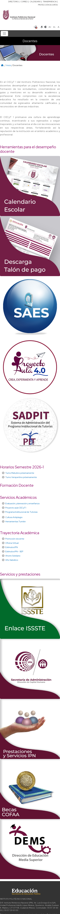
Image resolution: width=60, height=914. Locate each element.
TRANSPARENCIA (50, 2)
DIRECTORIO (13, 2)
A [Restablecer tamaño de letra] (58, 27)
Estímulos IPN (11, 547)
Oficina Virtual (12, 543)
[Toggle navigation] (4, 33)
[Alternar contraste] (46, 27)
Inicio (8, 65)
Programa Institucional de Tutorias (21, 512)
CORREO (24, 2)
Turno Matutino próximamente (19, 473)
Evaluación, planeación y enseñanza (22, 503)
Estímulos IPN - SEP (14, 551)
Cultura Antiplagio (14, 517)
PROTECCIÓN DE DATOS (48, 5)
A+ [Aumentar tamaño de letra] (50, 27)
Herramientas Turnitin (15, 521)
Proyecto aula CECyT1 (15, 507)
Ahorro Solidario (12, 555)
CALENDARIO (35, 2)
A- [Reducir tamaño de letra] (54, 27)
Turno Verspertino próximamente (21, 477)
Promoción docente (14, 538)
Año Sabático (11, 560)
